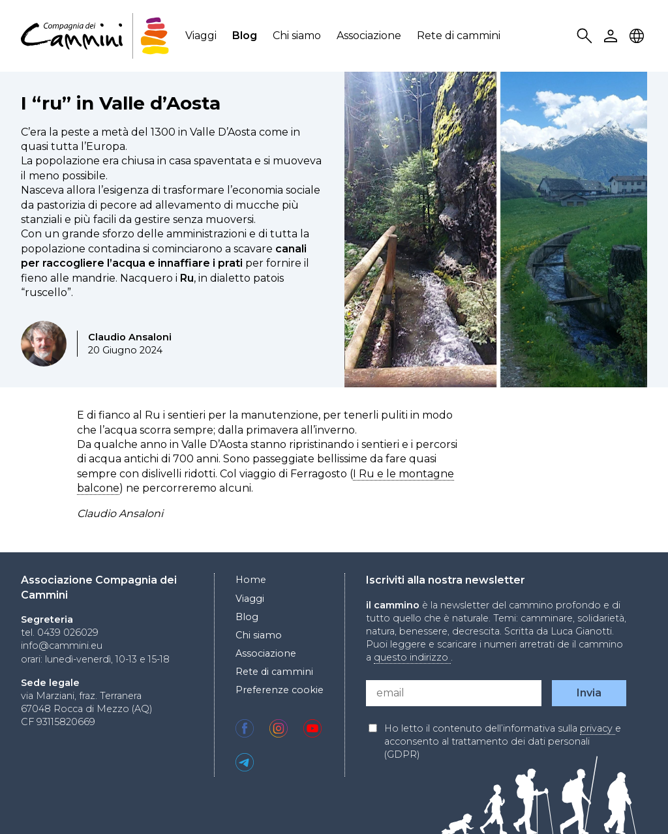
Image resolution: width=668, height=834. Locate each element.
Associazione (369, 35)
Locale (638, 36)
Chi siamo (297, 35)
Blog (244, 35)
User (612, 36)
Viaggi (201, 35)
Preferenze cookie (279, 690)
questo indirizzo (412, 657)
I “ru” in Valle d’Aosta (120, 103)
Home (250, 580)
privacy (597, 728)
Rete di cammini (458, 35)
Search (586, 36)
